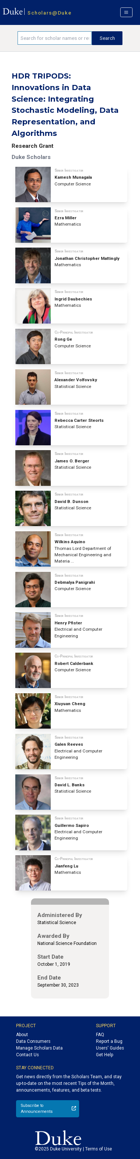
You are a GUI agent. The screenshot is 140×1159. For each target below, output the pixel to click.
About (22, 1034)
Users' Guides (110, 1048)
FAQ (100, 1034)
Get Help (104, 1054)
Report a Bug (109, 1041)
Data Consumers (33, 1041)
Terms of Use (98, 1149)
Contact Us (27, 1054)
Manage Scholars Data (39, 1048)
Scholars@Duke (49, 13)
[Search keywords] (55, 38)
